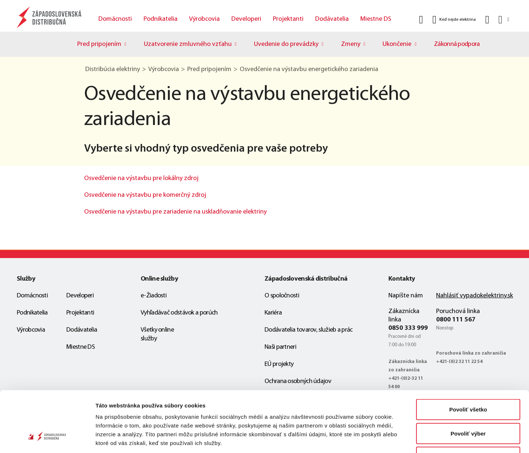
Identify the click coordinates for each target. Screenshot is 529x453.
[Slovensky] (503, 19)
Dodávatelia (332, 19)
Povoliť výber (468, 381)
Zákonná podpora (457, 44)
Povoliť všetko (468, 357)
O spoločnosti (281, 295)
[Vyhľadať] (421, 19)
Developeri (246, 19)
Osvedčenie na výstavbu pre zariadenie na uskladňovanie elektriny (175, 211)
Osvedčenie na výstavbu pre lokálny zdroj (141, 178)
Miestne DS (375, 19)
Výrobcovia (204, 19)
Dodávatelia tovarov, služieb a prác (308, 330)
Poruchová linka (458, 311)
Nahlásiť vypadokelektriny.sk (474, 295)
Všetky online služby (157, 334)
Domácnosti (115, 19)
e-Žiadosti (153, 295)
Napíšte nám (405, 295)
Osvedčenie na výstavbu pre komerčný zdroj (145, 195)
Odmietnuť (468, 405)
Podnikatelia (160, 19)
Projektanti (288, 19)
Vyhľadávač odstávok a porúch (179, 312)
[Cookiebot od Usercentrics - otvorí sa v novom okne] (47, 438)
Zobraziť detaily (380, 439)
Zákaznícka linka (403, 315)
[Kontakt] (487, 19)
